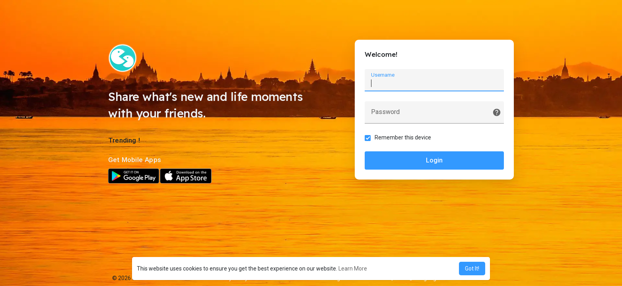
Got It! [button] (472, 268)
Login (434, 160)
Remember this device (403, 137)
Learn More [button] (352, 268)
